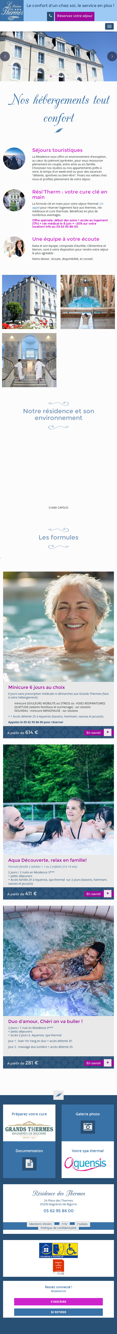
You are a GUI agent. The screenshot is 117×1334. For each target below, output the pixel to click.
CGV (64, 1224)
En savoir (94, 733)
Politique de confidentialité (58, 1228)
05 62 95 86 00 (59, 1210)
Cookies (82, 1224)
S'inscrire (58, 1302)
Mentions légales (40, 1224)
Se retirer (58, 1312)
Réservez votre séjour (74, 16)
